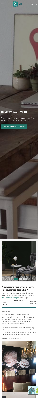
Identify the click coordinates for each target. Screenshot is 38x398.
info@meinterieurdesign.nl (10, 298)
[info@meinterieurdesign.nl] (32, 4)
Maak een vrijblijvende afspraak (14, 127)
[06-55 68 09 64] (37, 4)
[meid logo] (19, 4)
